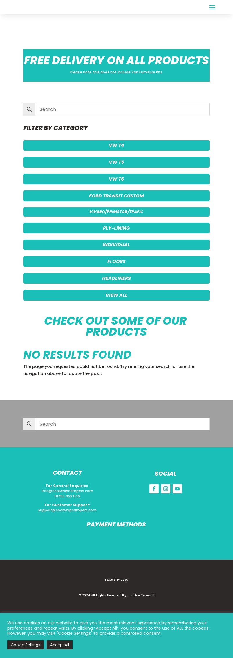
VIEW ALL (116, 295)
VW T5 (116, 162)
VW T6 (116, 179)
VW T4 (116, 145)
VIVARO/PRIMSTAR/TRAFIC (116, 212)
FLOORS (116, 261)
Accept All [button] (59, 645)
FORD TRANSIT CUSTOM (116, 196)
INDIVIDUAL (116, 244)
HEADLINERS (116, 278)
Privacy (122, 580)
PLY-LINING (116, 228)
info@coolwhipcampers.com (67, 490)
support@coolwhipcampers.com (67, 510)
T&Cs (108, 580)
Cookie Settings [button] (25, 645)
